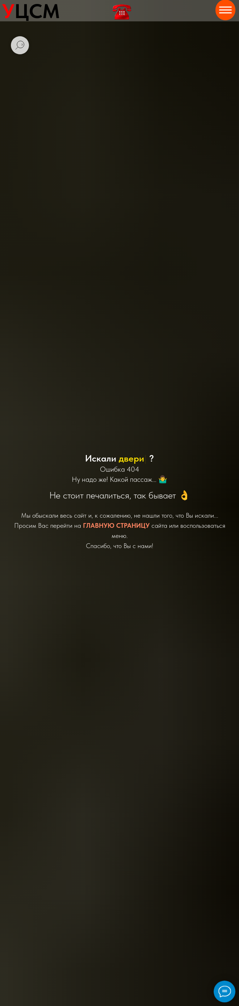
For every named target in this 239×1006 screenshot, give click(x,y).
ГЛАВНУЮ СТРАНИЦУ (116, 525)
